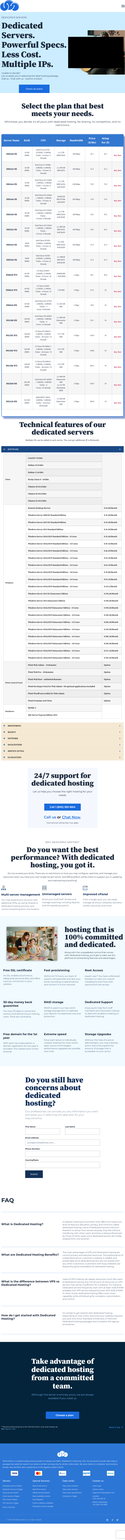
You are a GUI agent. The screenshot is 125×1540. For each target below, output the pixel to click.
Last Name (70, 1131)
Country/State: (32, 1164)
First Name (30, 1131)
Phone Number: (32, 1153)
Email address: (32, 1142)
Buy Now (117, 156)
